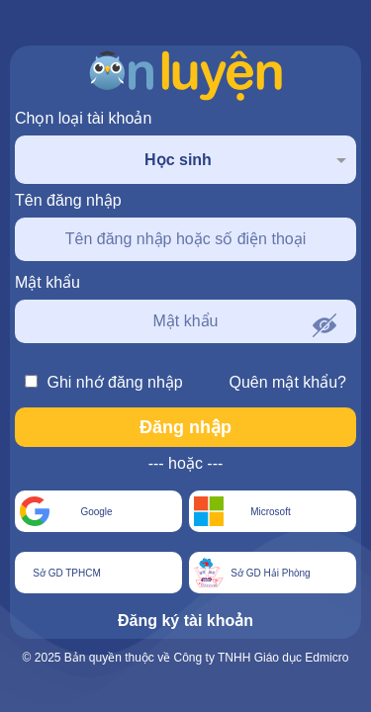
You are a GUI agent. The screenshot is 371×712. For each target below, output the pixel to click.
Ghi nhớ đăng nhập (104, 382)
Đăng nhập (185, 427)
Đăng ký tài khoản (185, 620)
